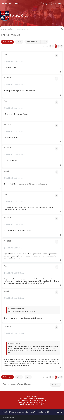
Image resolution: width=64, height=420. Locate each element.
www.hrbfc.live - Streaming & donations (32, 400)
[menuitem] (18, 3)
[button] (50, 46)
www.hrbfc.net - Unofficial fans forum (32, 402)
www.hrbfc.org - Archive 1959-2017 (32, 404)
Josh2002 (7, 78)
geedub (6, 171)
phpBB (12, 417)
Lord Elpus (7, 326)
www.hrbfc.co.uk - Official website (32, 398)
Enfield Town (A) (10, 35)
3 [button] (58, 46)
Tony (5, 54)
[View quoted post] (23, 309)
